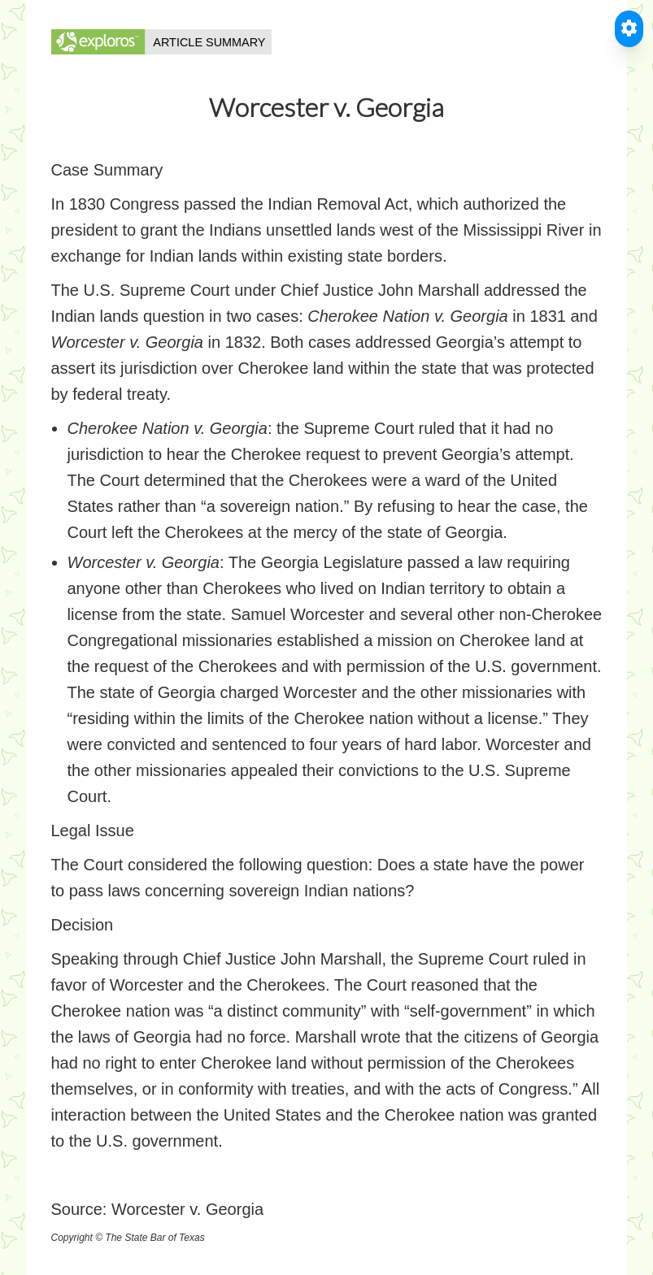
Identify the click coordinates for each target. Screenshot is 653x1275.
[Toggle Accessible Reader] (629, 29)
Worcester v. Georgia (187, 1209)
